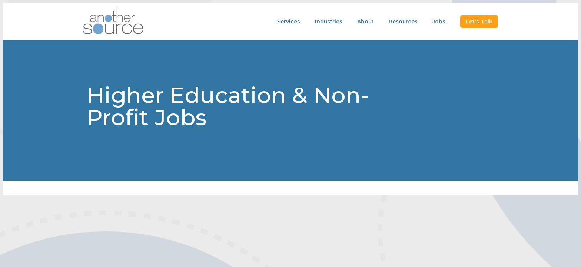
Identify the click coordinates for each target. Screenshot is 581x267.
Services (288, 21)
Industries (328, 21)
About (365, 21)
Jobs (438, 21)
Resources (403, 21)
